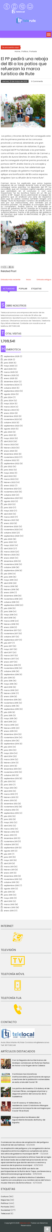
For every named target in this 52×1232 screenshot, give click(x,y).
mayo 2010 (8, 898)
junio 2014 (8, 750)
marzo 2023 (9, 444)
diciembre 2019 (11, 561)
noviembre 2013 (11, 772)
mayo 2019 (8, 580)
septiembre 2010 (11, 885)
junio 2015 (8, 715)
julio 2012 (8, 816)
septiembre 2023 (11, 425)
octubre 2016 (9, 671)
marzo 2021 (9, 517)
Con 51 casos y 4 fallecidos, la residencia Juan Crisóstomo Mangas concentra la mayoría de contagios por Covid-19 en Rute (31, 1106)
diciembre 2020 (11, 526)
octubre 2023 (10, 422)
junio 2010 (8, 895)
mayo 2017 (8, 649)
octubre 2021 (9, 495)
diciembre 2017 (10, 630)
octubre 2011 (9, 844)
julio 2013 (8, 781)
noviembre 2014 (11, 737)
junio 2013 (8, 784)
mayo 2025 (9, 365)
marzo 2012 (9, 829)
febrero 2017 (9, 658)
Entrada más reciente (10, 279)
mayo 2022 (9, 473)
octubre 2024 (10, 388)
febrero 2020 (10, 554)
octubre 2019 (9, 567)
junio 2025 (8, 362)
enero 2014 (9, 766)
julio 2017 (8, 643)
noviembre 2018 (11, 599)
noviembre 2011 (11, 841)
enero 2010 (9, 910)
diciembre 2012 (11, 803)
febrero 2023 (10, 447)
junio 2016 (8, 680)
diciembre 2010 (11, 876)
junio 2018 (8, 611)
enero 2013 (9, 800)
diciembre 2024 (11, 381)
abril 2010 (8, 901)
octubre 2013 (9, 775)
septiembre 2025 (11, 356)
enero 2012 (9, 835)
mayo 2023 (9, 438)
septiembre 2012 (11, 813)
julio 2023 (8, 432)
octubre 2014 (10, 740)
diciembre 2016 (11, 665)
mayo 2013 (8, 788)
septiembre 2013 (11, 778)
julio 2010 (8, 892)
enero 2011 (8, 873)
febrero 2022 (10, 482)
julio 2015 (8, 712)
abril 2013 (8, 791)
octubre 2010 (9, 882)
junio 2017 (8, 646)
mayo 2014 (9, 753)
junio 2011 (8, 857)
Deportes (5, 1200)
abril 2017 (8, 652)
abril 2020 (8, 548)
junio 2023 (8, 435)
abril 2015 (8, 721)
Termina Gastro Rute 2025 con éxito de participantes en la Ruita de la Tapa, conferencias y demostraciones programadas (26, 1171)
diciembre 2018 (11, 595)
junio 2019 (8, 577)
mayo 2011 (8, 860)
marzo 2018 (9, 621)
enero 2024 (9, 413)
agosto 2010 (9, 888)
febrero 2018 (9, 624)
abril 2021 (8, 514)
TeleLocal (5, 1213)
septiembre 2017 (11, 640)
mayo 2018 (8, 614)
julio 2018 (8, 608)
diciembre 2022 (11, 454)
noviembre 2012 (11, 806)
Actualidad (9, 288)
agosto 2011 (9, 851)
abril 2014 (8, 756)
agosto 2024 (9, 394)
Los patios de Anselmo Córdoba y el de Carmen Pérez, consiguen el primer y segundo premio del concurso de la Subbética (30, 1092)
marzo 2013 (9, 794)
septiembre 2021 (11, 498)
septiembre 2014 (11, 743)
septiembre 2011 (11, 847)
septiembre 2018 (11, 605)
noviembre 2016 (11, 668)
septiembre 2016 (11, 674)
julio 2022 (8, 466)
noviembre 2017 (11, 633)
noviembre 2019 (11, 564)
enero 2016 (9, 696)
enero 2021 (9, 523)
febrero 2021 (9, 520)
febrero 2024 (10, 410)
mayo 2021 (8, 510)
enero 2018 (9, 627)
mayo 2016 (8, 684)
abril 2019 (8, 583)
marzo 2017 (9, 655)
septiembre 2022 (11, 463)
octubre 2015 (9, 706)
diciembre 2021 (11, 488)
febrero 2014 (9, 762)
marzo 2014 (9, 759)
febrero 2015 (9, 728)
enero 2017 (9, 662)
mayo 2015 (8, 718)
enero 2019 (9, 592)
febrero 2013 (9, 797)
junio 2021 (8, 507)
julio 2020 (8, 539)
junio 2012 (8, 819)
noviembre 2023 (11, 419)
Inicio (28, 279)
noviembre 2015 (11, 703)
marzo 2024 (9, 406)
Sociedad (5, 1210)
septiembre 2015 (11, 709)
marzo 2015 (9, 725)
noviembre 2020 (11, 529)
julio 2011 (7, 854)
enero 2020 (9, 558)
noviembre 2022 (11, 457)
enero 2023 (9, 451)
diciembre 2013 (11, 769)
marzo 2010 (9, 904)
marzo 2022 (9, 479)
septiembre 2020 (11, 536)
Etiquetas (36, 288)
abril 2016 (8, 687)
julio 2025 (8, 359)
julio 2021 (8, 504)
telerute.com (25, 1223)
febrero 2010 (9, 907)
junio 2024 (8, 400)
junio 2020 (8, 542)
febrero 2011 (9, 869)
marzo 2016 (9, 690)
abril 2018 (8, 617)
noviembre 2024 (11, 384)
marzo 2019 (9, 586)
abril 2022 (8, 476)
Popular (23, 288)
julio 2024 (8, 397)
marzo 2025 (9, 372)
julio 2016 (8, 677)
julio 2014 (8, 747)
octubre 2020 (10, 532)
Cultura (4, 1196)
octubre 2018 (9, 602)
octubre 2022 (10, 460)
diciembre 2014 (11, 734)
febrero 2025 (10, 375)
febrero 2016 (9, 693)
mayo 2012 (8, 822)
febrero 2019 (9, 589)
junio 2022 (8, 469)
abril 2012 (8, 825)
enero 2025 (9, 378)
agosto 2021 (9, 501)
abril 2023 (8, 441)
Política (4, 1203)
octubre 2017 (9, 636)
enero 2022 (9, 485)
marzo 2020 (9, 551)
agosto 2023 (9, 428)
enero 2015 (9, 731)
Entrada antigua (44, 279)
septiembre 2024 (12, 391)
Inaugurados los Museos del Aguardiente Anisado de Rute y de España (28, 1120)
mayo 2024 (9, 403)
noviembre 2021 (11, 491)
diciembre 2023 (11, 416)
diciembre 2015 (11, 699)
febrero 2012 (9, 832)
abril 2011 (8, 863)
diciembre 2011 (10, 838)
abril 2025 (8, 369)
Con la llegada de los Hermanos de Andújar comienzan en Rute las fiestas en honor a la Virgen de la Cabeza (30, 1063)
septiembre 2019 (11, 570)
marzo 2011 (9, 866)
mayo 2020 (9, 545)
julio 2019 (8, 573)
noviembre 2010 (11, 879)
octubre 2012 (9, 810)
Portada (5, 1206)
